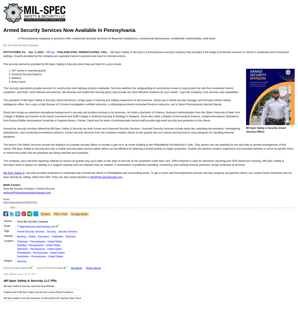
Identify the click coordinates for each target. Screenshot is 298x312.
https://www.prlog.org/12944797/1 (20, 202)
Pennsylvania (37, 241)
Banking (21, 236)
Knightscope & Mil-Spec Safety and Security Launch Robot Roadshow (38, 292)
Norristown (23, 256)
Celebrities (57, 236)
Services (22, 261)
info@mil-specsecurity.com (106, 177)
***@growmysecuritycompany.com (36, 226)
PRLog (50, 52)
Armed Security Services (30, 231)
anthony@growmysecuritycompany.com (27, 192)
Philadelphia (24, 252)
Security (51, 231)
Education (43, 236)
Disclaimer (76, 268)
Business (71, 236)
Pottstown (22, 241)
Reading (21, 245)
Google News (79, 214)
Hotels (32, 236)
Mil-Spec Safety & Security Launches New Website (29, 286)
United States (54, 241)
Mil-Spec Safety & (14, 172)
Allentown (22, 249)
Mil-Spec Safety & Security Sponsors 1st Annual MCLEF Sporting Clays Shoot (42, 298)
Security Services (67, 231)
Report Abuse (93, 268)
